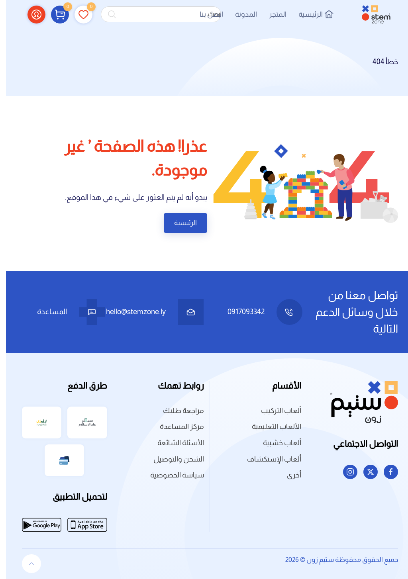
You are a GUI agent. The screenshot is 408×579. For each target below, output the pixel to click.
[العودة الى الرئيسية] (370, 14)
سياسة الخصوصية (171, 475)
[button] (54, 14)
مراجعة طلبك (177, 411)
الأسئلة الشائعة (174, 443)
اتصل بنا (205, 14)
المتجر (271, 14)
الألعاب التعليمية (270, 426)
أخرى (288, 475)
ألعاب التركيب (275, 411)
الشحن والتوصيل (172, 459)
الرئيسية (309, 14)
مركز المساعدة (176, 426)
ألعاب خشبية (276, 443)
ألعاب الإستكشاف (268, 459)
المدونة (240, 14)
